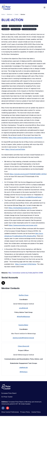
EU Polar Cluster (7, 397)
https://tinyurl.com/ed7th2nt (15, 149)
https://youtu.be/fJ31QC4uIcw (25, 264)
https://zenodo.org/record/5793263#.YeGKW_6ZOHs (27, 174)
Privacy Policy (25, 412)
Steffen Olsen (23, 295)
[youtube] (7, 408)
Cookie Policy (36, 412)
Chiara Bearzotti (23, 346)
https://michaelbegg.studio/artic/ (20, 208)
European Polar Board (8, 393)
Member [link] (23, 14)
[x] (3, 283)
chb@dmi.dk (23, 367)
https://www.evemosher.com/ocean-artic (23, 225)
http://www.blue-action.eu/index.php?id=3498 (25, 273)
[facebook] (3, 408)
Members (9, 14)
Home (3, 14)
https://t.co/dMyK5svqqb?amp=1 (31, 197)
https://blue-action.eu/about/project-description (25, 138)
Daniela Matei (23, 325)
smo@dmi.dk (23, 308)
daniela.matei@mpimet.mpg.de (23, 338)
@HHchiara (23, 372)
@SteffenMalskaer (23, 316)
